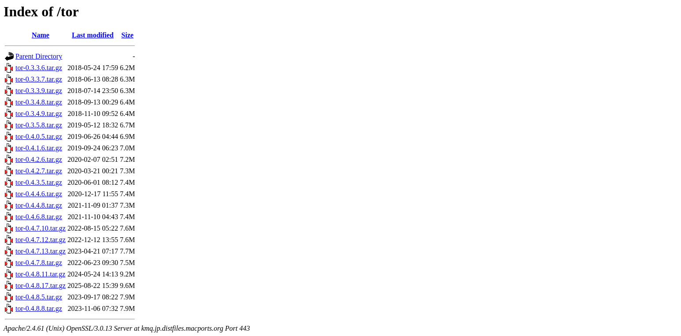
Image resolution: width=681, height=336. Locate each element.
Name (40, 35)
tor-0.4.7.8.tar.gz (38, 262)
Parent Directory (38, 56)
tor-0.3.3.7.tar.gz (38, 79)
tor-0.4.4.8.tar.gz (38, 205)
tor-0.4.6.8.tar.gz (38, 216)
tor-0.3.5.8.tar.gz (38, 125)
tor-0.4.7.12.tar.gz (40, 239)
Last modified (93, 35)
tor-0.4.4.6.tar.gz (38, 194)
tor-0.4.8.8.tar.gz (38, 308)
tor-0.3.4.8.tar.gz (38, 102)
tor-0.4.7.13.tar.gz (40, 251)
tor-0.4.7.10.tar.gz (40, 228)
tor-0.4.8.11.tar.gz (40, 274)
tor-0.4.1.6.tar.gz (38, 148)
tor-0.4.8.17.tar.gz (40, 285)
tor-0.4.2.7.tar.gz (38, 171)
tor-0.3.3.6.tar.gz (38, 67)
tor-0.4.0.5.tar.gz (38, 136)
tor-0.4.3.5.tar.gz (38, 182)
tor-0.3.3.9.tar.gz (38, 90)
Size (127, 35)
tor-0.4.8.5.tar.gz (38, 297)
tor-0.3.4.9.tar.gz (38, 113)
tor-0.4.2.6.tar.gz (38, 159)
